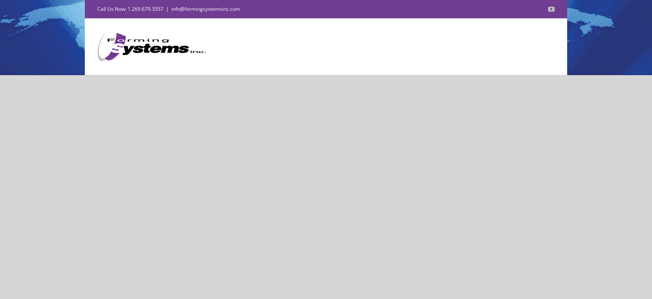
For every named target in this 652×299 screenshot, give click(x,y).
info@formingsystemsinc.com (205, 8)
